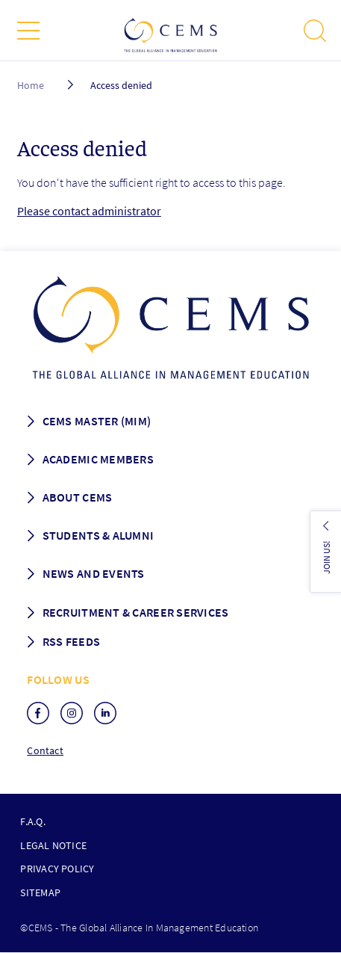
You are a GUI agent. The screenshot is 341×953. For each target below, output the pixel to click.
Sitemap (40, 892)
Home (30, 85)
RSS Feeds (71, 641)
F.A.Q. (32, 821)
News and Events (94, 573)
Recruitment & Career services (136, 612)
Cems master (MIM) (97, 420)
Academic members (98, 458)
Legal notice (53, 845)
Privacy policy (57, 868)
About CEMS (78, 497)
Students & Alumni (98, 535)
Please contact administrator (89, 210)
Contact (45, 750)
